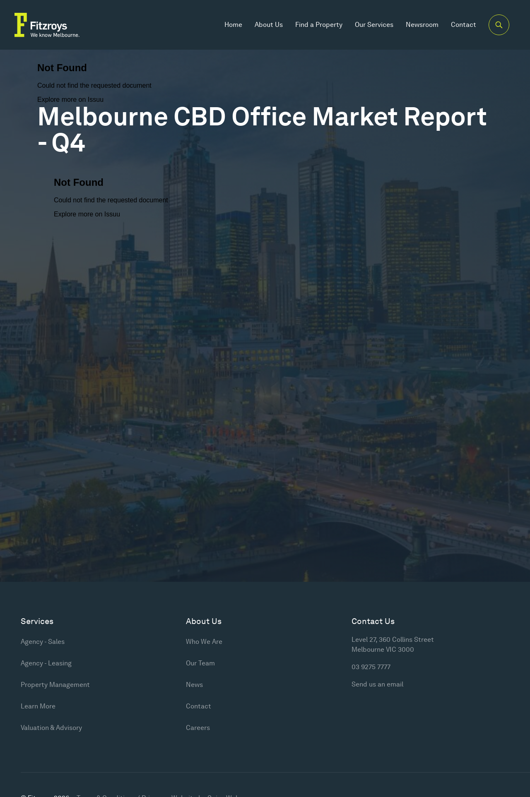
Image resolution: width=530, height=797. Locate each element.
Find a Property (318, 25)
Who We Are (204, 642)
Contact (463, 25)
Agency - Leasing (46, 663)
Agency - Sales (43, 642)
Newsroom (422, 25)
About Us (269, 25)
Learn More (38, 706)
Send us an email (377, 684)
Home (233, 25)
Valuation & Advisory (51, 728)
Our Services (374, 25)
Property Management (55, 685)
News (194, 685)
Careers (198, 728)
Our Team (200, 663)
